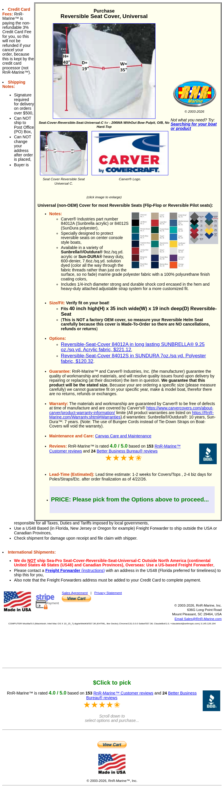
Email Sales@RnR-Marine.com (198, 619)
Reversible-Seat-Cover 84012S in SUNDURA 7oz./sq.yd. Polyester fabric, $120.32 (133, 358)
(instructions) (75, 570)
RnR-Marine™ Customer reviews (123, 693)
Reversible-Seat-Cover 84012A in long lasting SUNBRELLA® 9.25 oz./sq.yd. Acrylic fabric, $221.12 (133, 347)
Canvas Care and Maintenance (123, 436)
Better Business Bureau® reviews (127, 451)
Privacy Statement (108, 593)
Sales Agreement (75, 593)
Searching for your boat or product (194, 126)
